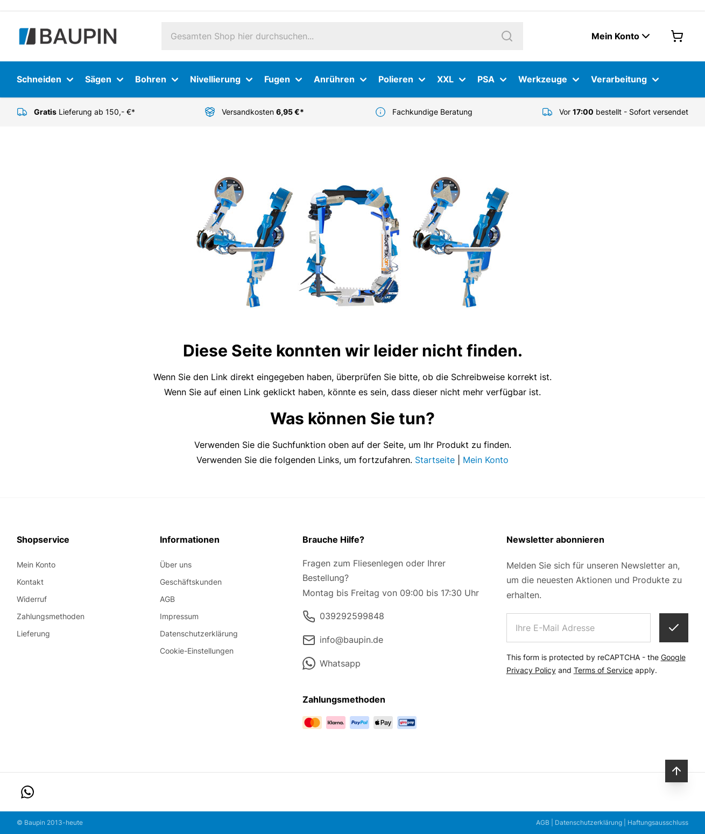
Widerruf (32, 599)
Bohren (158, 79)
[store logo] (67, 36)
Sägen (105, 79)
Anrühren (342, 79)
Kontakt (30, 581)
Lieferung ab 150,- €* (84, 111)
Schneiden (46, 79)
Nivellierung (223, 79)
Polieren (403, 79)
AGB (167, 599)
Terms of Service (603, 670)
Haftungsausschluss (658, 822)
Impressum (179, 616)
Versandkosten (264, 111)
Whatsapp (331, 663)
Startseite (435, 459)
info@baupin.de (342, 640)
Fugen (284, 79)
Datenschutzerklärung (199, 633)
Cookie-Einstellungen (197, 650)
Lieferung (33, 633)
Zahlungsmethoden (50, 616)
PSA (493, 79)
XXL (453, 79)
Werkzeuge (550, 79)
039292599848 (343, 616)
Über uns (176, 564)
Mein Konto (486, 459)
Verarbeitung (626, 79)
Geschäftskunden (191, 581)
